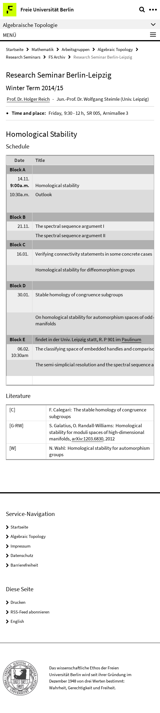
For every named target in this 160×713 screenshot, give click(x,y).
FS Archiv (57, 57)
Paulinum (131, 339)
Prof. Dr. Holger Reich (28, 99)
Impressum (20, 546)
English (17, 621)
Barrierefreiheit (24, 565)
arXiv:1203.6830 (87, 438)
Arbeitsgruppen (76, 49)
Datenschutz (22, 555)
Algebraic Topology (115, 49)
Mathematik (43, 49)
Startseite (14, 49)
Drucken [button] (18, 602)
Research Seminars (23, 57)
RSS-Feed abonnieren (30, 612)
